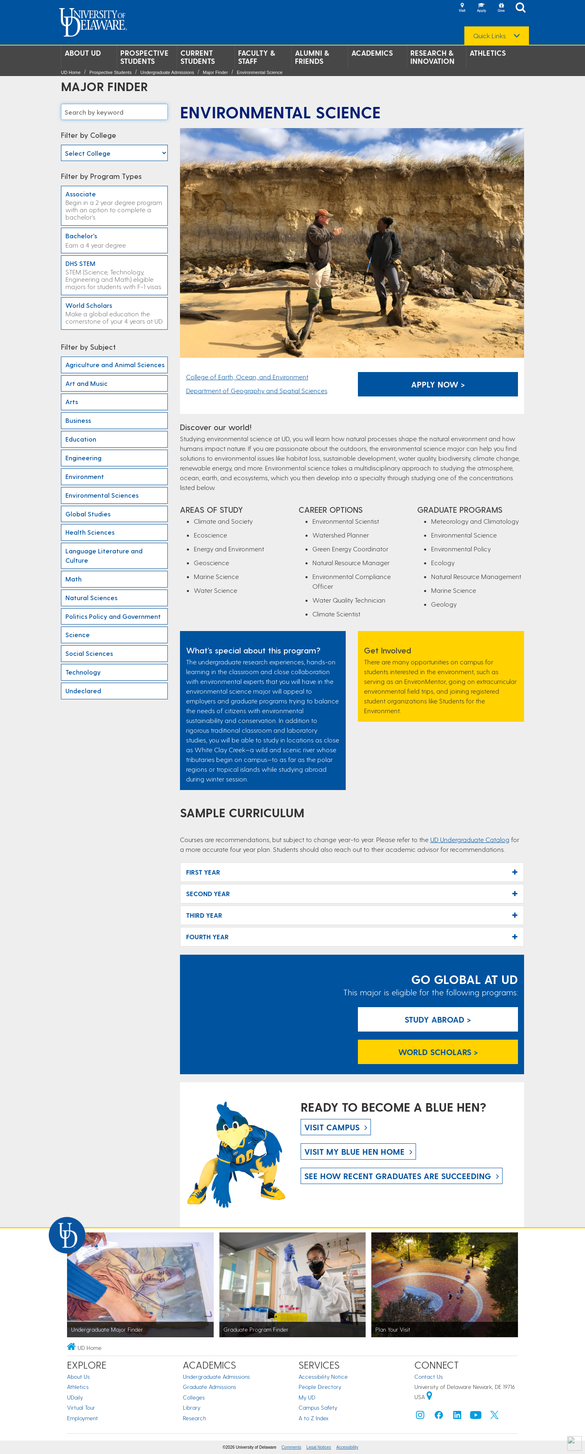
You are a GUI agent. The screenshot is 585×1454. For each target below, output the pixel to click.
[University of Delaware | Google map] (429, 1396)
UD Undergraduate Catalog (469, 839)
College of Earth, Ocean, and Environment (247, 377)
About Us (78, 1376)
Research (194, 1418)
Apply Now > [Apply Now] (438, 384)
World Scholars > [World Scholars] (438, 1052)
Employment (82, 1418)
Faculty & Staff (256, 57)
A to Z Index (314, 1418)
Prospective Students (144, 57)
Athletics (488, 53)
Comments (291, 1447)
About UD (83, 53)
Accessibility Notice (323, 1376)
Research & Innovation (432, 57)
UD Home (70, 72)
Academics (372, 53)
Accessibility (347, 1447)
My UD (307, 1397)
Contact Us (428, 1376)
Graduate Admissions (209, 1386)
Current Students (197, 57)
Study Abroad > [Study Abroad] (438, 1019)
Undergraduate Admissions (167, 72)
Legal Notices (318, 1447)
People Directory (320, 1386)
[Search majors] (114, 112)
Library (191, 1407)
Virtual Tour (81, 1407)
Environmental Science (260, 72)
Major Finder (215, 72)
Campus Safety (318, 1407)
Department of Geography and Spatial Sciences (256, 390)
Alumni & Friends (312, 57)
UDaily (75, 1397)
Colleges (194, 1397)
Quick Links (489, 35)
